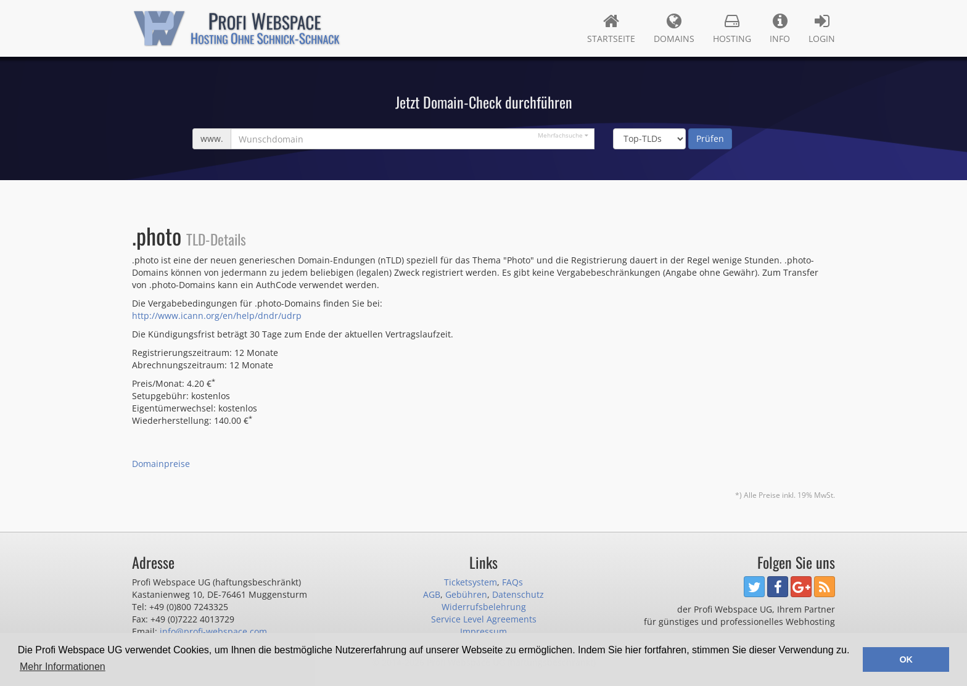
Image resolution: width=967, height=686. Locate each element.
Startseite (611, 28)
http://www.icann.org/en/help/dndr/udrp (217, 315)
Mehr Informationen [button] (62, 666)
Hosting (732, 28)
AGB (431, 594)
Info (780, 28)
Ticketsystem (470, 582)
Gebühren (466, 594)
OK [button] (906, 659)
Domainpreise (161, 463)
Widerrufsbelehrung (484, 607)
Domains (674, 28)
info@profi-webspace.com (213, 631)
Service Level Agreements (484, 619)
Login (822, 28)
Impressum (483, 631)
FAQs (512, 582)
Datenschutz (518, 594)
